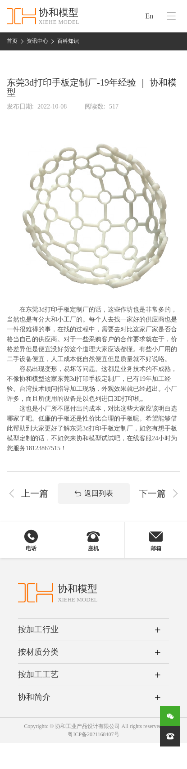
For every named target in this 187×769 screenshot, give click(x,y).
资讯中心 (37, 41)
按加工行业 (38, 629)
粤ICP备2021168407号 (93, 734)
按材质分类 (38, 651)
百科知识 (68, 41)
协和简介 (34, 696)
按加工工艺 (38, 674)
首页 (12, 41)
